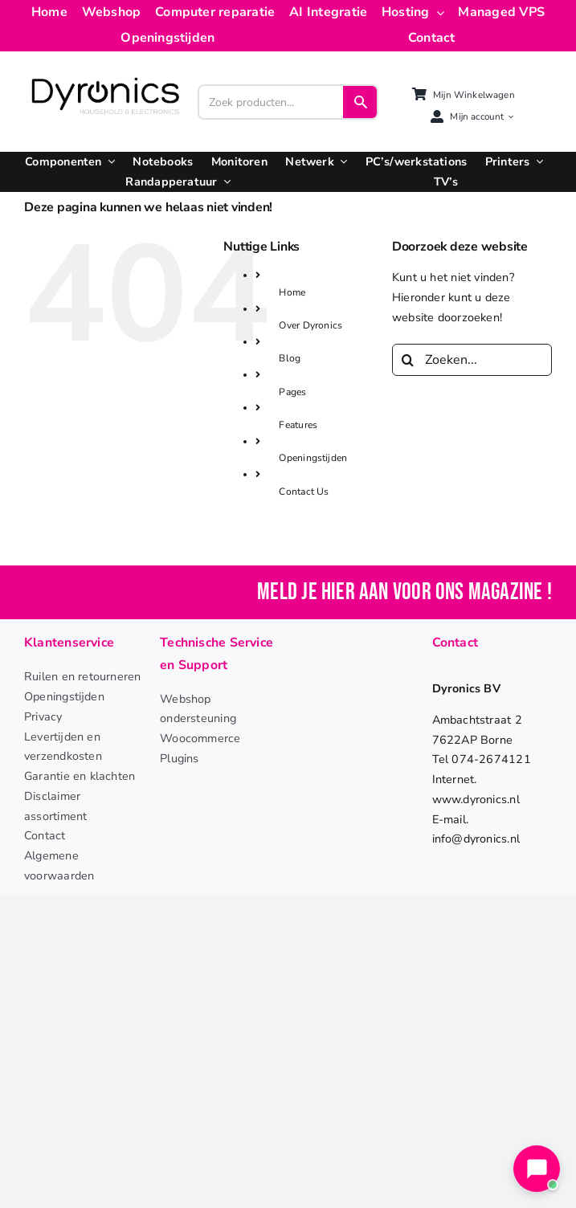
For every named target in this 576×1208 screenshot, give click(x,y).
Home (292, 292)
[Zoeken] (408, 360)
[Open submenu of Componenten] (108, 162)
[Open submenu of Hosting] (437, 13)
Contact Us (304, 491)
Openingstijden (313, 457)
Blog (289, 358)
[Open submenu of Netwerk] (340, 162)
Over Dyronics (310, 325)
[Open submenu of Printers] (536, 162)
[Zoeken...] (472, 360)
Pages (292, 392)
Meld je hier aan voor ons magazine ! (404, 592)
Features (298, 424)
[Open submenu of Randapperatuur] (224, 182)
